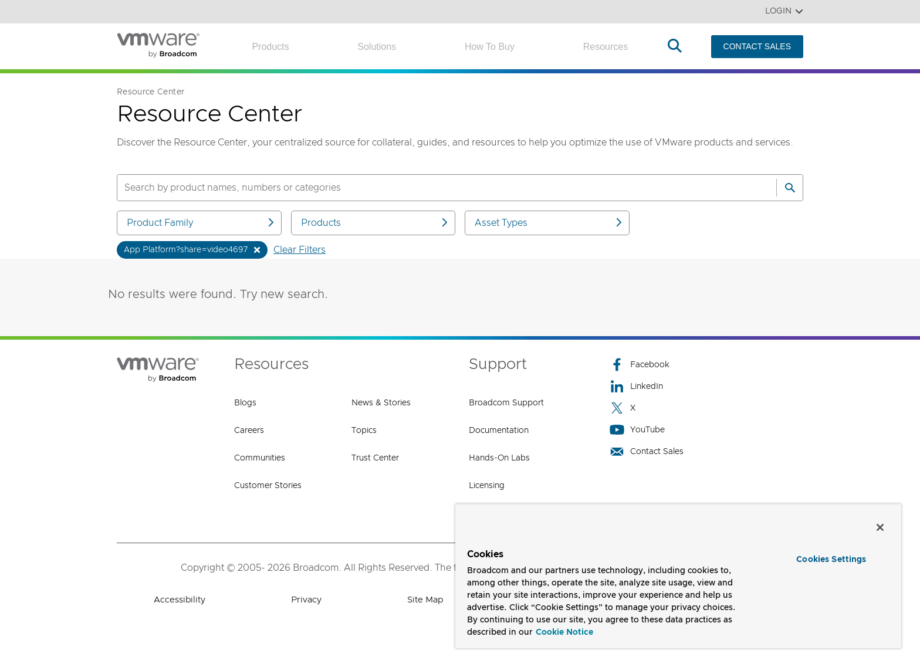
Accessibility (179, 599)
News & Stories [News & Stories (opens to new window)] (381, 403)
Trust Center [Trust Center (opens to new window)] (375, 458)
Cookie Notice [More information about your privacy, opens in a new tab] (564, 632)
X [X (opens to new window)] (622, 408)
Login (784, 11)
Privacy (306, 599)
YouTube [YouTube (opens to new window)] (637, 429)
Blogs (245, 403)
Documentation (499, 430)
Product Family (201, 223)
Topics (364, 430)
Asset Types (549, 223)
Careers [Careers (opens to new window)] (249, 430)
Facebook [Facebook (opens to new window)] (639, 364)
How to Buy (490, 47)
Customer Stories (268, 486)
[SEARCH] (434, 188)
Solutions (376, 47)
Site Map (425, 599)
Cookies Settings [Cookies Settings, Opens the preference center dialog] (831, 560)
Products (270, 47)
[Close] (880, 527)
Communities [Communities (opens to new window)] (259, 458)
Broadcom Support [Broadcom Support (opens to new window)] (506, 403)
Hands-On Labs (499, 458)
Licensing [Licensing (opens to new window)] (487, 486)
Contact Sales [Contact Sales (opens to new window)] (647, 451)
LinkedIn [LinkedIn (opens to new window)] (636, 386)
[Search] (790, 188)
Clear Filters (299, 250)
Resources (605, 47)
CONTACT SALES (757, 46)
